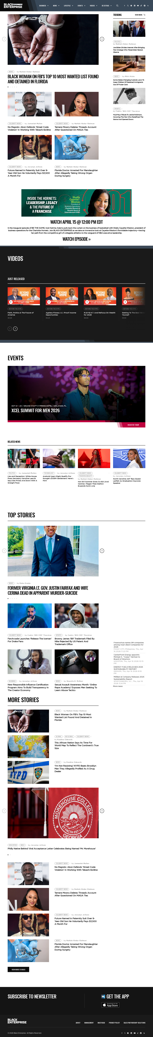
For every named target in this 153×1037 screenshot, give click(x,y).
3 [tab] (12, 598)
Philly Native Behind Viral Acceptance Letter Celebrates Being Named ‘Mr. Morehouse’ (52, 848)
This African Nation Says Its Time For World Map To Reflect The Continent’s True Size (76, 745)
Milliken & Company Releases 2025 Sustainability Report (129, 678)
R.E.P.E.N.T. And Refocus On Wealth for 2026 (99, 314)
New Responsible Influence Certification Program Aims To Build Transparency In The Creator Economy (28, 687)
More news (118, 686)
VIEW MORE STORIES (18, 969)
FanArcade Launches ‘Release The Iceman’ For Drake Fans (30, 640)
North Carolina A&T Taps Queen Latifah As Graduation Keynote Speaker (127, 481)
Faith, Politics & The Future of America (21, 314)
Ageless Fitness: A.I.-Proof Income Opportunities (61, 314)
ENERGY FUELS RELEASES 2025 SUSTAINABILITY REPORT (128, 668)
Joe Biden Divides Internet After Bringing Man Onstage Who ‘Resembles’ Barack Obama (129, 49)
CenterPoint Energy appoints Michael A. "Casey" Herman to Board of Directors (127, 657)
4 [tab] (14, 598)
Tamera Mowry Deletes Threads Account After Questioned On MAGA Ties (75, 128)
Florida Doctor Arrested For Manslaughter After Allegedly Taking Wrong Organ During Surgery (76, 173)
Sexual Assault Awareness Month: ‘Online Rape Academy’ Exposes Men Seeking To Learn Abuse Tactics (76, 687)
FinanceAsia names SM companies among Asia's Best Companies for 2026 (129, 645)
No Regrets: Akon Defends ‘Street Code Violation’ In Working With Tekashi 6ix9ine (29, 128)
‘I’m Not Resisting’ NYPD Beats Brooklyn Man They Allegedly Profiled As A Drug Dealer (75, 768)
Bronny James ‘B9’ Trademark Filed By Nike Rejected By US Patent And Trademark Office (74, 641)
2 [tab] (10, 598)
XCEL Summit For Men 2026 (35, 410)
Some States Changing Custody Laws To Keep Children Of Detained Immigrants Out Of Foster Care (128, 82)
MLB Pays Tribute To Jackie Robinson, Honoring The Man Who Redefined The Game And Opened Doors (128, 117)
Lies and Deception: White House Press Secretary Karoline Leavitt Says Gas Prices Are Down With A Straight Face (22, 479)
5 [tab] (16, 598)
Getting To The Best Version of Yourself (135, 314)
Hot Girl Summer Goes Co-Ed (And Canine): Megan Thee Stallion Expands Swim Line (93, 483)
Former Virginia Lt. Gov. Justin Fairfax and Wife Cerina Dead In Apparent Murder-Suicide (48, 590)
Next (102, 39)
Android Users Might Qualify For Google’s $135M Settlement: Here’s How (58, 478)
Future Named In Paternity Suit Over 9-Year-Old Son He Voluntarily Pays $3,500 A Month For (29, 173)
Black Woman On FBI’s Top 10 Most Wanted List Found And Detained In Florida (53, 79)
